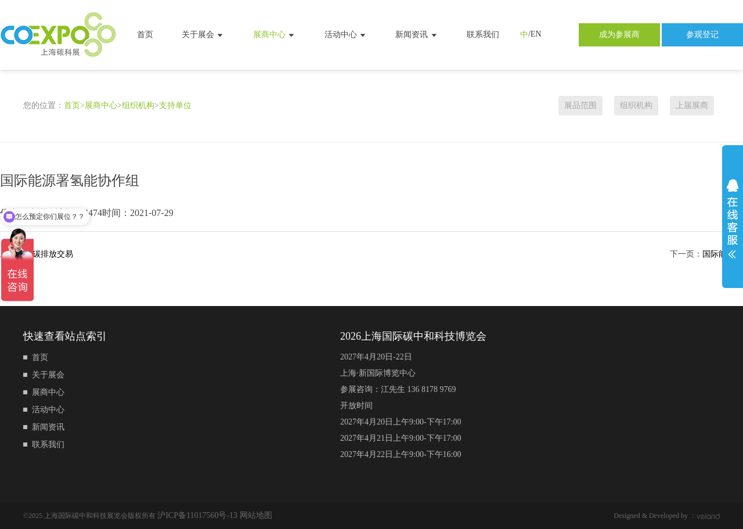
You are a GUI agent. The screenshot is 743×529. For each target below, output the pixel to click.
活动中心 (345, 34)
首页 (145, 34)
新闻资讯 (416, 34)
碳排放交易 (53, 254)
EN (536, 34)
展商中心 (274, 34)
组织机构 (138, 105)
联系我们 (483, 34)
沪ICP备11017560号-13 (198, 515)
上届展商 (692, 105)
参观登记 (702, 34)
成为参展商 (619, 34)
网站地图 (256, 515)
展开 (732, 219)
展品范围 (580, 105)
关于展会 (203, 34)
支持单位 (175, 105)
